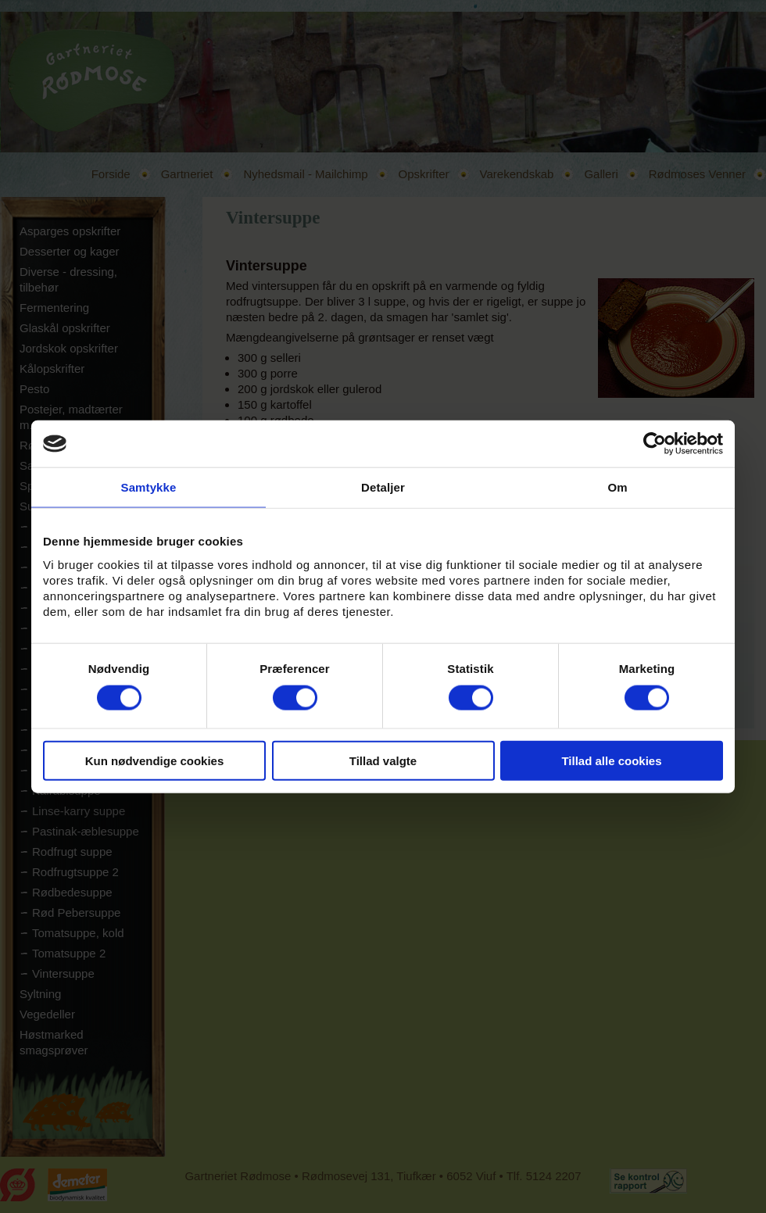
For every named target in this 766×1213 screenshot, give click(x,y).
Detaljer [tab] (383, 487)
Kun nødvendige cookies (154, 760)
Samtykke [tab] (149, 487)
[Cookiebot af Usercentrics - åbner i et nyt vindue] (654, 444)
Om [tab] (617, 487)
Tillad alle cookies (611, 760)
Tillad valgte (383, 760)
